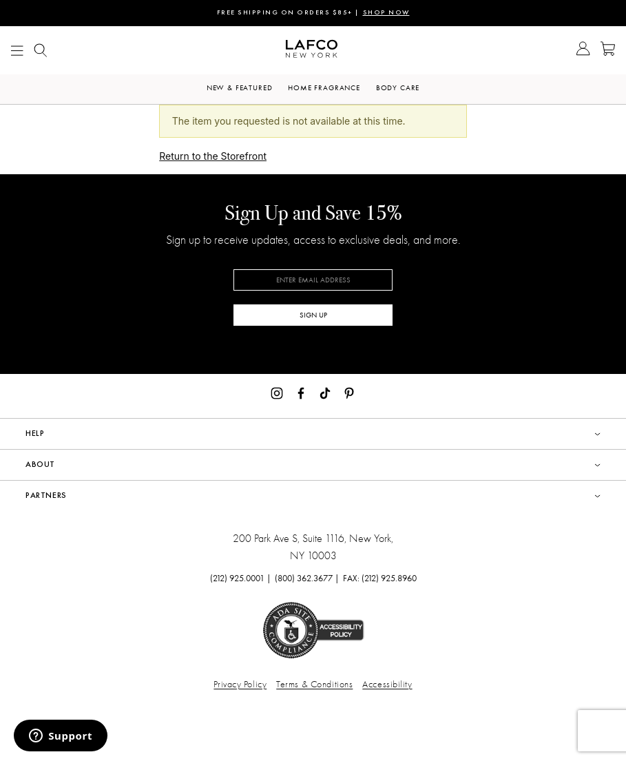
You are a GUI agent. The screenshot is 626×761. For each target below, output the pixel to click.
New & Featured (240, 87)
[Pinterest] (349, 392)
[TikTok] (325, 392)
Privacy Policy (240, 684)
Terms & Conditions (314, 684)
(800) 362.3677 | (307, 578)
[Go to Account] (583, 50)
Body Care (398, 87)
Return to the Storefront (213, 156)
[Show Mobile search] (41, 51)
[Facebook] (301, 392)
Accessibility (387, 684)
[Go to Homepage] (311, 51)
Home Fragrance (324, 87)
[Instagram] (277, 392)
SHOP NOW (386, 13)
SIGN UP (313, 315)
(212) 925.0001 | (240, 578)
